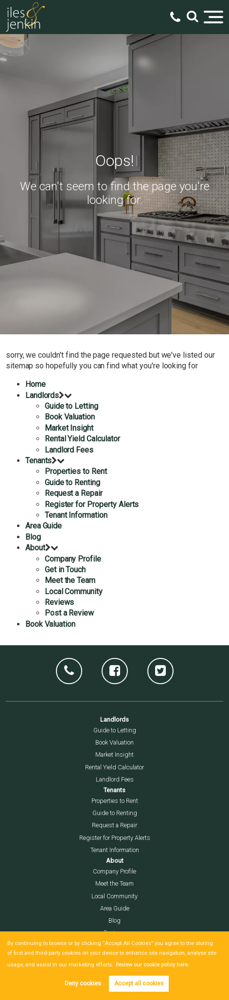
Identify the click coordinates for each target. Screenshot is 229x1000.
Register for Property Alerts (92, 504)
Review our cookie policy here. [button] (152, 965)
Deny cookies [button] (83, 983)
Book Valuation (70, 416)
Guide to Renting (72, 482)
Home (35, 384)
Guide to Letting (71, 406)
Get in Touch (65, 569)
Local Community (74, 591)
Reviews (59, 602)
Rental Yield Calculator (82, 438)
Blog (33, 537)
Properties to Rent (76, 471)
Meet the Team (70, 580)
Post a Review (69, 613)
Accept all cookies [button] (139, 983)
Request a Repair (74, 493)
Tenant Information (76, 515)
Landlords (42, 395)
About (35, 547)
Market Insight (69, 428)
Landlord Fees (69, 450)
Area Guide (43, 525)
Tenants (38, 460)
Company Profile (73, 559)
